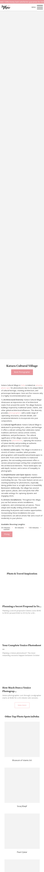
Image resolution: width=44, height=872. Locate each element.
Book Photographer (22, 372)
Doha (23, 385)
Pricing (7, 534)
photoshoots (17, 440)
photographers (15, 413)
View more (22, 705)
